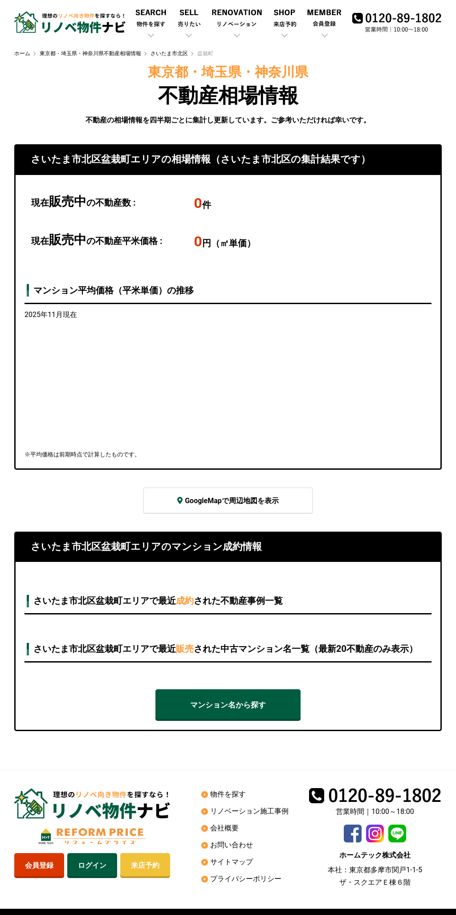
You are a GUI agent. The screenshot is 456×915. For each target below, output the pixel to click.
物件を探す (228, 794)
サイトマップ (231, 862)
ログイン (92, 866)
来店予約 (145, 866)
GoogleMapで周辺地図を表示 (228, 500)
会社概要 (224, 828)
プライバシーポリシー (245, 878)
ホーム (22, 53)
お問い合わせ (231, 845)
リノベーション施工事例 (249, 811)
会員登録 (39, 866)
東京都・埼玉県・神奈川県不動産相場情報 (90, 53)
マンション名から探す (228, 704)
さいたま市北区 (169, 53)
